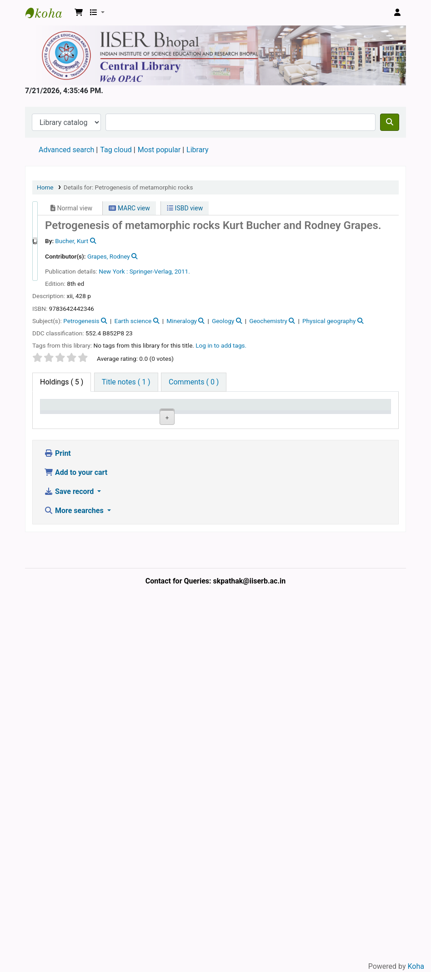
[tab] (126, 382)
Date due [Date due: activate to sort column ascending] (325, 413)
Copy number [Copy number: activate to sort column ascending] (213, 413)
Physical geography (329, 320)
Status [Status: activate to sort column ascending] (250, 418)
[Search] (389, 122)
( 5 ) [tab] (61, 382)
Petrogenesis (81, 320)
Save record (69, 855)
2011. (182, 271)
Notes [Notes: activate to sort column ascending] (288, 418)
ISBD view (185, 208)
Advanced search (66, 149)
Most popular (159, 149)
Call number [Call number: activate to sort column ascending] (174, 413)
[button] (78, 13)
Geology (223, 320)
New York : (113, 271)
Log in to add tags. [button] (220, 345)
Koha (416, 966)
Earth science (132, 320)
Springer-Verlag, (151, 271)
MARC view (129, 208)
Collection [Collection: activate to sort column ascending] (138, 418)
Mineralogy (181, 320)
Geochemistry (268, 320)
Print (57, 816)
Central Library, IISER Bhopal (95, 457)
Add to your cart (75, 836)
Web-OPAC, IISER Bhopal (48, 13)
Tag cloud (116, 149)
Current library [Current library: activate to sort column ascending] (96, 413)
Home (45, 187)
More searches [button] (74, 874)
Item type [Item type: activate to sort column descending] (52, 413)
